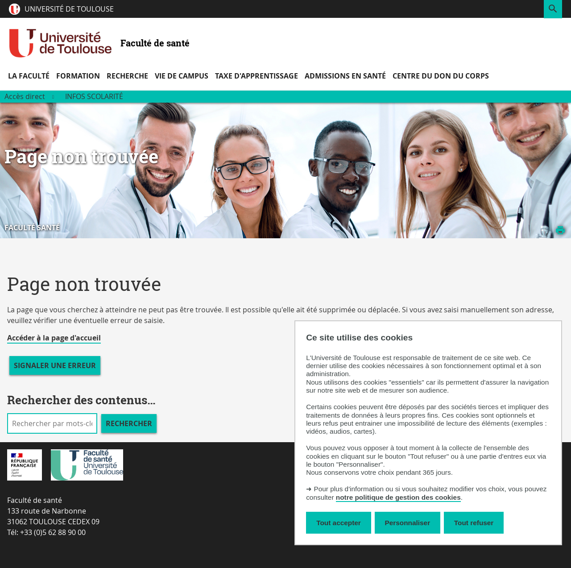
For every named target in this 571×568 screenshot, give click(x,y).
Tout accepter (338, 523)
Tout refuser (473, 523)
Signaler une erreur (55, 365)
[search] (52, 423)
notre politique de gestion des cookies (398, 497)
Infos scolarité (94, 96)
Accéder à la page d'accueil (54, 338)
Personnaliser (407, 523)
